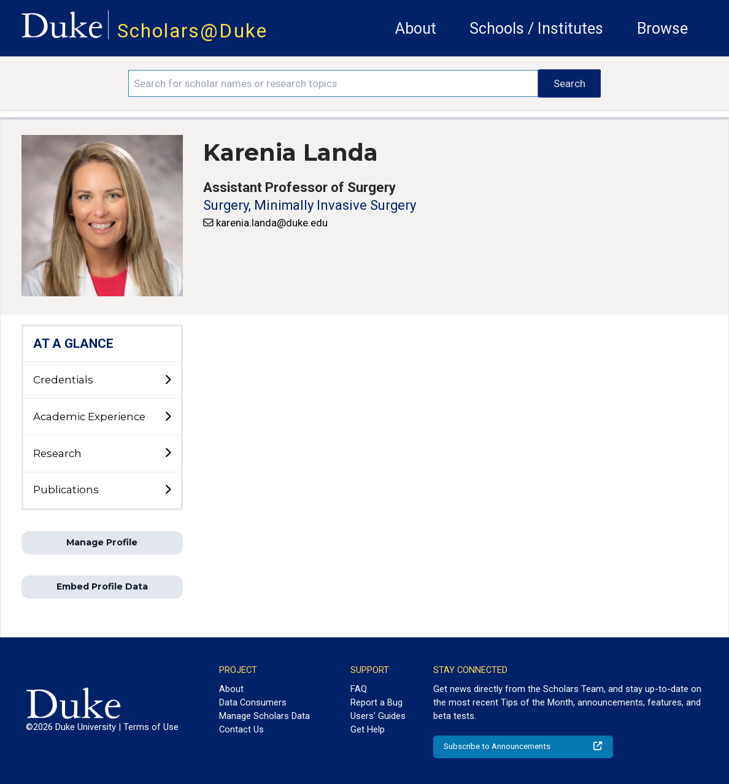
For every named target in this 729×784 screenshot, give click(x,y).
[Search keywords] (333, 83)
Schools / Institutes (536, 28)
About (415, 28)
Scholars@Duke (192, 31)
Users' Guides (378, 715)
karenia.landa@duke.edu (272, 223)
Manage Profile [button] (101, 542)
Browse (662, 28)
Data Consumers (253, 702)
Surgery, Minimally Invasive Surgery (309, 205)
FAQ (358, 688)
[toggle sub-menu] (167, 380)
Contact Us (241, 729)
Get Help (367, 729)
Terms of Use (151, 726)
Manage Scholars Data (264, 715)
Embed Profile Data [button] (102, 586)
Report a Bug (376, 702)
